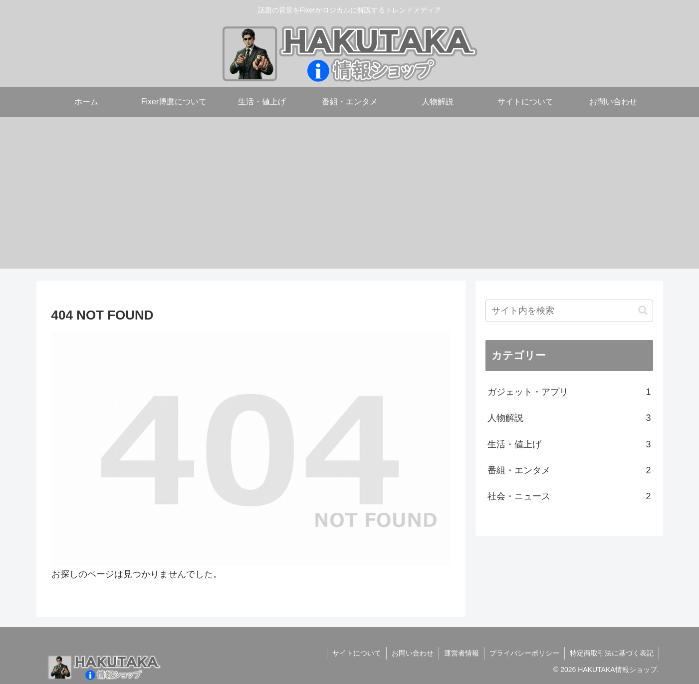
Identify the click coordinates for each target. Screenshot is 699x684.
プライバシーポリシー (524, 653)
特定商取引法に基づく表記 (612, 653)
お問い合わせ (413, 653)
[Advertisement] (349, 199)
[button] (643, 310)
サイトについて (356, 653)
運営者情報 (461, 653)
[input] (569, 311)
